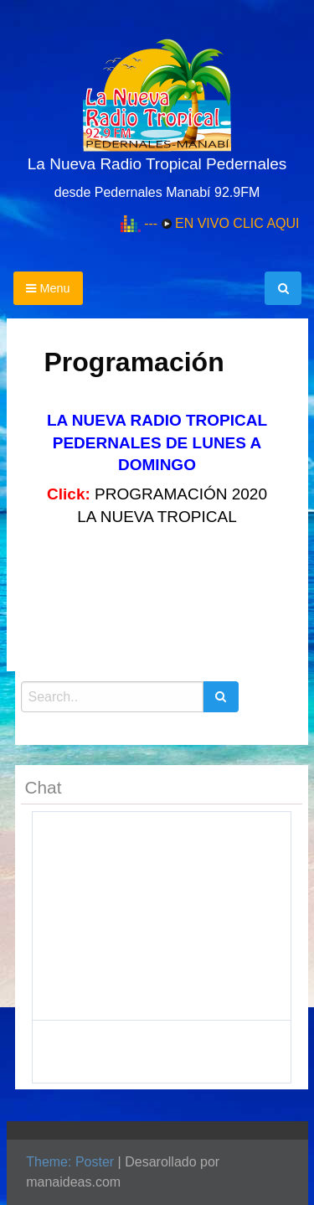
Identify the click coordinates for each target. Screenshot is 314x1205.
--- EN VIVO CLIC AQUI (221, 223)
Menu (47, 288)
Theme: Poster (70, 1162)
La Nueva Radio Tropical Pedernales (157, 164)
